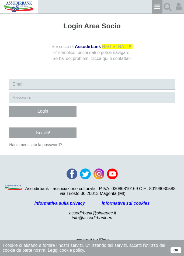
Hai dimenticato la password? (35, 144)
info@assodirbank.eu (92, 217)
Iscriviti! (43, 132)
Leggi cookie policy (66, 250)
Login (43, 111)
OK (175, 250)
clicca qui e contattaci (111, 58)
